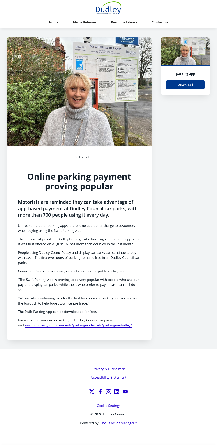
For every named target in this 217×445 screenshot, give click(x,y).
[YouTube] (125, 391)
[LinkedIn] (116, 391)
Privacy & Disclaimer (108, 369)
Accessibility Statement (108, 377)
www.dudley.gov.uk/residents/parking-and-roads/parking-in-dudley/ (78, 325)
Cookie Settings (108, 405)
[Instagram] (108, 391)
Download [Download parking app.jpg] (185, 85)
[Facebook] (100, 391)
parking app (185, 73)
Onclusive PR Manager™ (118, 423)
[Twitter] (91, 391)
